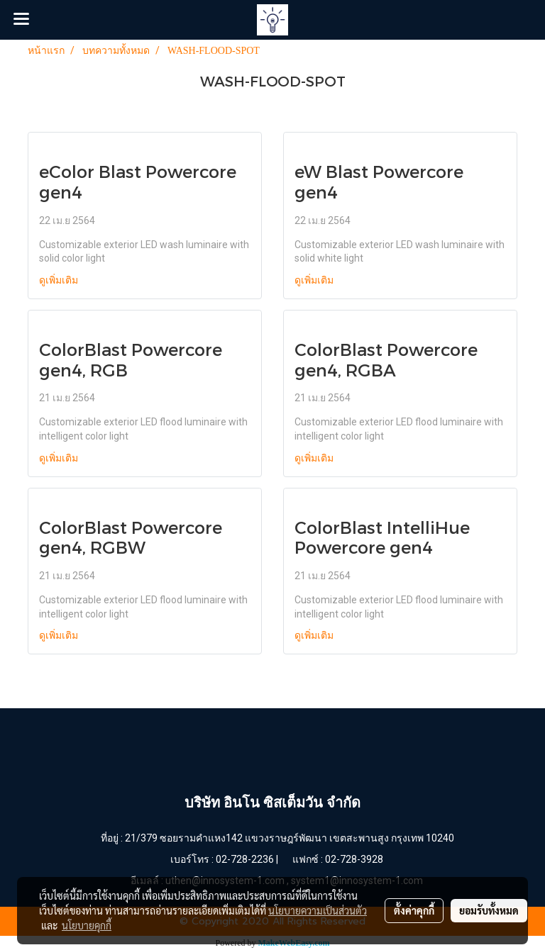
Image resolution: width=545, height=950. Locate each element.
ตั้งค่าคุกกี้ (414, 910)
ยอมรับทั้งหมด (489, 910)
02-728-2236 (245, 859)
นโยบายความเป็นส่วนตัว (317, 910)
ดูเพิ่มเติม (60, 280)
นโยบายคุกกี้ (86, 925)
